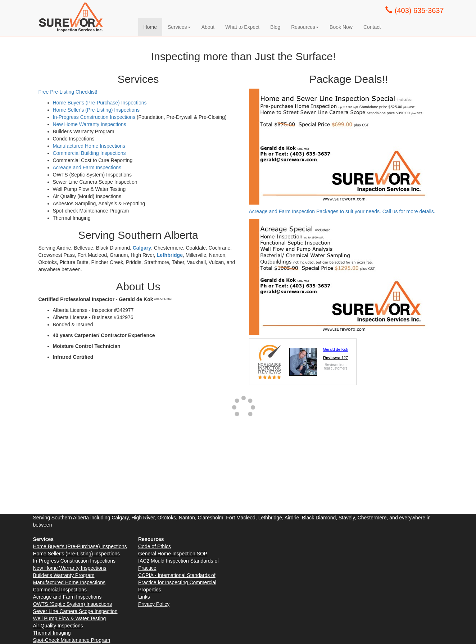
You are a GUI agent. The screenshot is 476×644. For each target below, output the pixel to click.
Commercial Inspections (60, 589)
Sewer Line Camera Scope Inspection (75, 611)
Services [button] (179, 27)
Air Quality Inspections (58, 626)
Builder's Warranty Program (64, 575)
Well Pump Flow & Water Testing (69, 618)
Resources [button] (305, 27)
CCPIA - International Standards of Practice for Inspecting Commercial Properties (177, 582)
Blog (275, 27)
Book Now (341, 27)
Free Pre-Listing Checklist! (68, 92)
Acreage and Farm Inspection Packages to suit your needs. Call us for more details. (343, 211)
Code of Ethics (154, 546)
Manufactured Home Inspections (89, 146)
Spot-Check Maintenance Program (71, 640)
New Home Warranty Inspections (89, 124)
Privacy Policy (153, 604)
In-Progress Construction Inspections (94, 117)
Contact (372, 27)
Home (150, 27)
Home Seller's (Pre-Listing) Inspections (96, 110)
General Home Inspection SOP (172, 553)
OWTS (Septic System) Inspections (72, 604)
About (208, 27)
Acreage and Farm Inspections (87, 167)
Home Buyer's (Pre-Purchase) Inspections (100, 103)
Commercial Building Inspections (89, 153)
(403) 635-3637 (414, 10)
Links (144, 597)
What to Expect (242, 27)
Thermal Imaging (52, 633)
